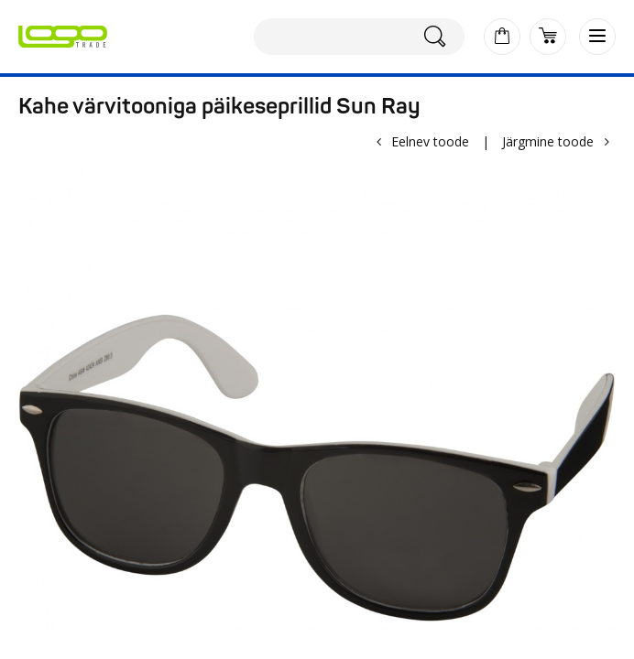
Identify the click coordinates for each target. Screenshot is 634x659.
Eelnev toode (430, 141)
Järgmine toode (548, 141)
